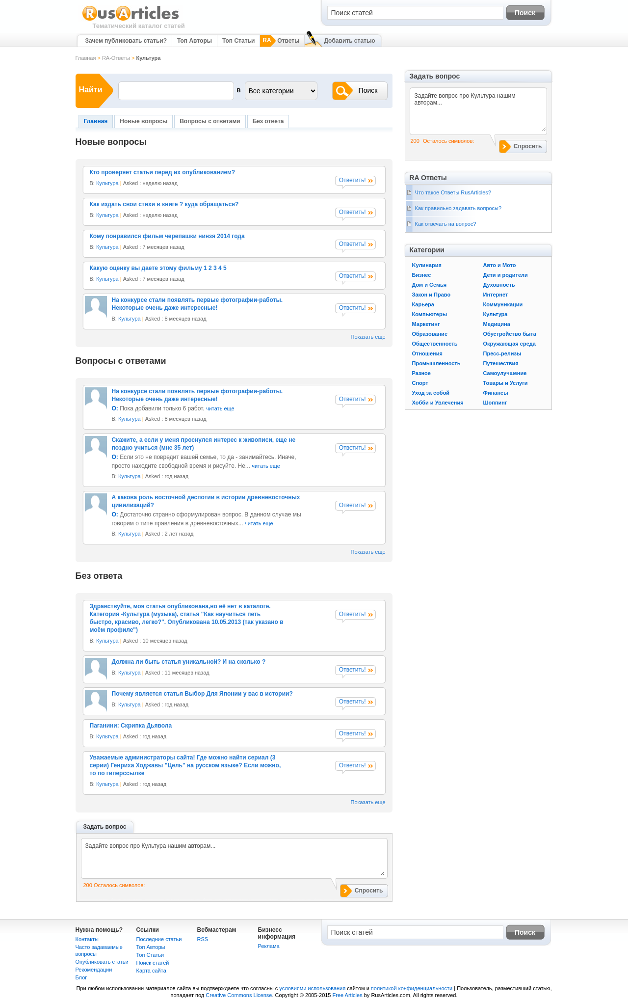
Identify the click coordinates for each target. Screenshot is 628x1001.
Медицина (496, 324)
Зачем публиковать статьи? (126, 40)
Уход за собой (431, 393)
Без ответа (268, 121)
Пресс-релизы (502, 353)
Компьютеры (429, 314)
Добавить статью (349, 40)
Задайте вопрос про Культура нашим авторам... (235, 858)
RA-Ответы (116, 58)
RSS (203, 939)
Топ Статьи (238, 40)
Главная (86, 58)
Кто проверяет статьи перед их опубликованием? (163, 172)
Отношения (427, 353)
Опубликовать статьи (102, 962)
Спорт (420, 383)
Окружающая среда (509, 344)
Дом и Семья (429, 285)
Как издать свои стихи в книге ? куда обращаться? (164, 204)
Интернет (495, 295)
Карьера (423, 304)
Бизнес (421, 275)
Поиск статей (152, 963)
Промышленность (436, 363)
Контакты (87, 939)
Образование (430, 334)
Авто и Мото (499, 265)
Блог (81, 977)
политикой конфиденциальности (411, 988)
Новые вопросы (143, 121)
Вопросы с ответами (210, 121)
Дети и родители (505, 275)
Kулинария (427, 265)
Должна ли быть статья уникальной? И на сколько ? (189, 661)
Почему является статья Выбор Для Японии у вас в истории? (202, 693)
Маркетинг (426, 324)
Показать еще (368, 337)
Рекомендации (94, 970)
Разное (421, 373)
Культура (107, 183)
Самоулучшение (505, 373)
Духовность (499, 285)
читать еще (220, 408)
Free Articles (348, 995)
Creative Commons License (239, 995)
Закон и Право (431, 295)
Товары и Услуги (505, 383)
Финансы (495, 393)
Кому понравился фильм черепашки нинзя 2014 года (167, 236)
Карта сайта (151, 971)
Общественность (435, 344)
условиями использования (312, 988)
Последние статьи (159, 939)
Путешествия (501, 363)
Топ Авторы (194, 40)
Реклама (269, 946)
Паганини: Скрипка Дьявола (131, 725)
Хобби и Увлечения (438, 403)
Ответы (288, 40)
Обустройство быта (509, 334)
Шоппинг (495, 403)
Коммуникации (503, 304)
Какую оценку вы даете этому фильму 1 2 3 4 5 (158, 268)
